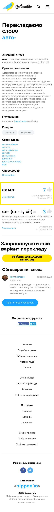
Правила (27, 411)
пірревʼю (27, 486)
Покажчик (27, 344)
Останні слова (27, 377)
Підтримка (27, 422)
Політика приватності (27, 444)
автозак (6, 152)
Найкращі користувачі (27, 395)
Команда (27, 416)
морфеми (26, 132)
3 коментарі (8, 196)
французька (20, 121)
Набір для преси (27, 438)
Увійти (20, 302)
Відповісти (15, 280)
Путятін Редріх (17, 276)
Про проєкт (27, 405)
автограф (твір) (10, 150)
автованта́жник (10, 144)
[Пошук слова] (38, 7)
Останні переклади (27, 383)
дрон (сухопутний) (11, 161)
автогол (6, 147)
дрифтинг (7, 158)
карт (4, 164)
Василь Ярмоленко (42, 195)
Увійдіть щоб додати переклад (27, 258)
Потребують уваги (27, 350)
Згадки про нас (27, 432)
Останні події (27, 361)
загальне (10, 132)
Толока (27, 367)
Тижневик (27, 389)
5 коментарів (9, 228)
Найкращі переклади (27, 356)
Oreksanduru (8, 175)
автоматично (9, 155)
